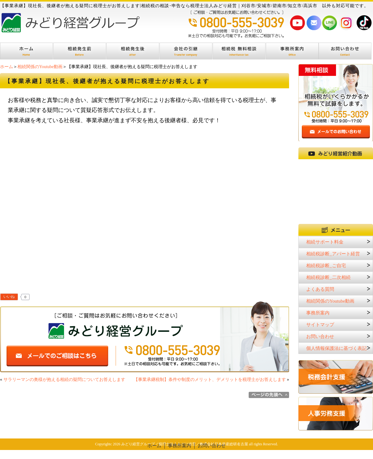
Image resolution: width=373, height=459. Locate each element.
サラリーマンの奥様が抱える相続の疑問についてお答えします (64, 379)
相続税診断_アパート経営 (333, 253)
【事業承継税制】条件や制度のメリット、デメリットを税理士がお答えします (210, 379)
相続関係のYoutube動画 (39, 66)
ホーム (6, 66)
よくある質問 (320, 289)
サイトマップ (320, 324)
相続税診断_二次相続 (328, 277)
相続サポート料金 (324, 241)
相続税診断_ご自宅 (326, 265)
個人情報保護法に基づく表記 (336, 348)
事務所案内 (317, 312)
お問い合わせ (320, 336)
